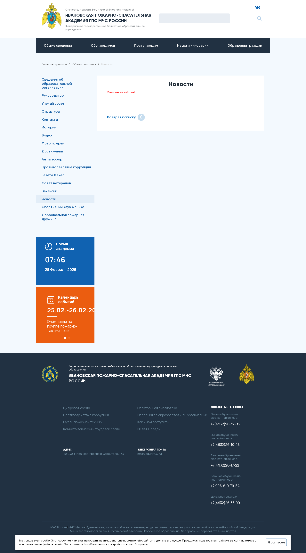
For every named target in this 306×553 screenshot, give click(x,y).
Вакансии (49, 191)
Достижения (52, 151)
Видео (47, 135)
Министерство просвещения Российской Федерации (106, 531)
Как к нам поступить (153, 422)
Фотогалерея (53, 143)
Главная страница (54, 64)
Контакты (50, 119)
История (49, 127)
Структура (51, 111)
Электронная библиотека (157, 408)
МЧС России (58, 527)
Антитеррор (52, 159)
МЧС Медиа (76, 527)
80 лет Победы (148, 429)
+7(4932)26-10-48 (225, 445)
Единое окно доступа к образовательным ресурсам (122, 527)
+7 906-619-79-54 (225, 486)
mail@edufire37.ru (149, 454)
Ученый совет (53, 103)
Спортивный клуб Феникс (63, 207)
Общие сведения (84, 64)
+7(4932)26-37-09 (225, 503)
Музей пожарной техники (82, 422)
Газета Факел (53, 175)
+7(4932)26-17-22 (225, 465)
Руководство (53, 95)
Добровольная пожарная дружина (63, 217)
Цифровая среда (76, 408)
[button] (65, 338)
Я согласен (276, 542)
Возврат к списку (126, 117)
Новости (49, 199)
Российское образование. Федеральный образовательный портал (190, 531)
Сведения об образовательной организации (57, 83)
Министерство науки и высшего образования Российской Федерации (207, 527)
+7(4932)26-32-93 (225, 424)
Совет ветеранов (56, 183)
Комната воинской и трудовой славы (91, 429)
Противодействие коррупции (66, 167)
